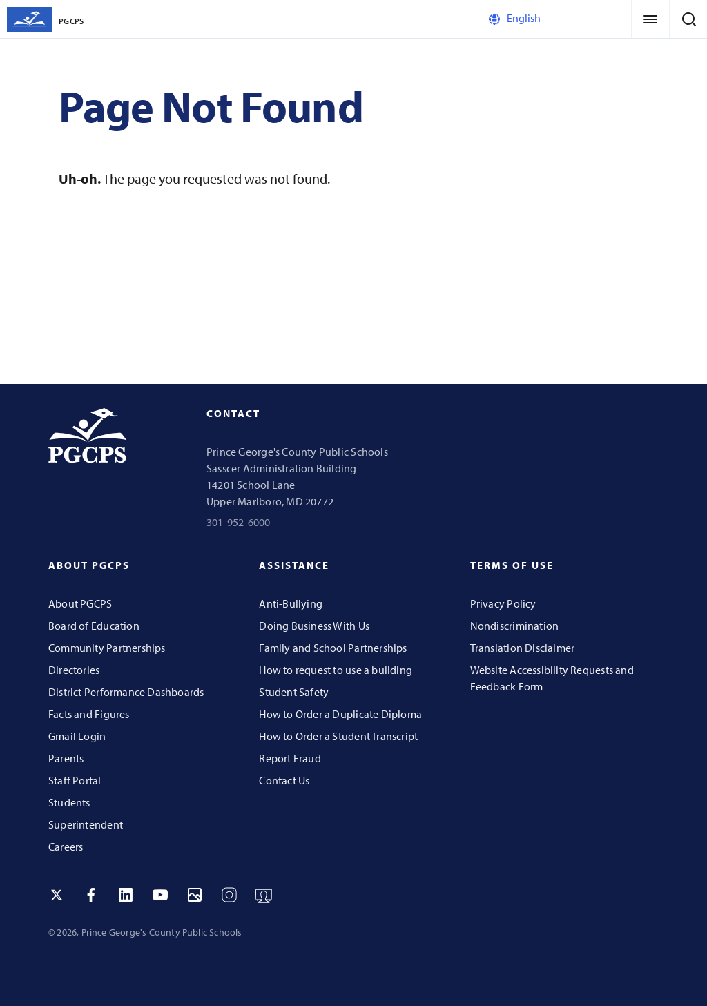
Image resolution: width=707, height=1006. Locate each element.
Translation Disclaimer (522, 648)
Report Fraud (290, 758)
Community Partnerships (107, 648)
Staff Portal (74, 780)
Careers (65, 846)
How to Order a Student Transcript (338, 736)
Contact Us (284, 780)
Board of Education (93, 625)
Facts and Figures (89, 714)
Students (69, 802)
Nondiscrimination (514, 625)
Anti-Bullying (290, 603)
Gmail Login (77, 736)
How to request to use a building (335, 670)
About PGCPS (80, 603)
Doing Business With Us (314, 625)
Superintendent (85, 824)
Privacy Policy (503, 603)
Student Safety (294, 692)
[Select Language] (545, 19)
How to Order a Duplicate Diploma (340, 714)
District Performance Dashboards (126, 692)
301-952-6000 (238, 522)
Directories (73, 670)
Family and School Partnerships (333, 648)
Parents (66, 758)
